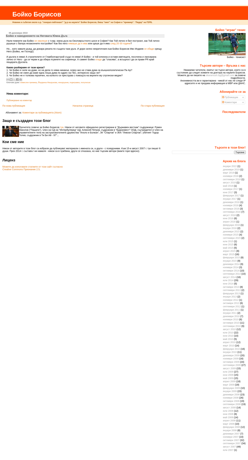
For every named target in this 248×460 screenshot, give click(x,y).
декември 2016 (231, 202)
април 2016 (229, 221)
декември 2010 (231, 316)
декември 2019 (231, 169)
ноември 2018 (230, 176)
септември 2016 (232, 212)
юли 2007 (228, 450)
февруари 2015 (231, 257)
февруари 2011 (231, 309)
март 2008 (228, 424)
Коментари (229, 102)
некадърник (63, 82)
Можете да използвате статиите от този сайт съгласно (32, 166)
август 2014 (229, 277)
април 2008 (229, 420)
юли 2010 (228, 332)
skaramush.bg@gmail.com (220, 75)
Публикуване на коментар (19, 100)
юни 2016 (228, 218)
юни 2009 (228, 375)
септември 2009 (232, 365)
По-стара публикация (153, 105)
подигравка (75, 82)
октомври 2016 (231, 208)
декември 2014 (231, 264)
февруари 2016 (231, 225)
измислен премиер (28, 82)
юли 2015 (228, 241)
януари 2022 (230, 166)
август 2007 (229, 446)
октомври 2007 (231, 440)
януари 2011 (230, 313)
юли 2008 (228, 411)
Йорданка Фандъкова (47, 82)
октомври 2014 (231, 270)
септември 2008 (232, 404)
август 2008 (229, 407)
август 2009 (229, 368)
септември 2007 (232, 443)
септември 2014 (232, 273)
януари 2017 (230, 199)
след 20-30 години (120, 43)
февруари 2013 (231, 293)
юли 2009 (228, 371)
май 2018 (228, 186)
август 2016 (229, 215)
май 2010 (228, 339)
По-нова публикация (13, 105)
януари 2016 (230, 228)
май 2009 (228, 378)
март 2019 (228, 172)
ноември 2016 (230, 205)
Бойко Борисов (36, 14)
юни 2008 (228, 414)
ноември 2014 (230, 267)
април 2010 (229, 342)
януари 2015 (230, 260)
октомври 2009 (231, 362)
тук (61, 127)
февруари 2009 (231, 388)
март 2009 (228, 384)
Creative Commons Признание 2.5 (21, 169)
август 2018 (229, 182)
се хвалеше (40, 40)
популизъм (85, 82)
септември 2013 (232, 290)
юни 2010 (228, 335)
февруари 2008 (231, 427)
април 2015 (229, 251)
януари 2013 (230, 296)
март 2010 (228, 345)
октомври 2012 (231, 303)
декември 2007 (231, 433)
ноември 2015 (230, 234)
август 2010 (229, 329)
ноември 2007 (230, 437)
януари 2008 (230, 430)
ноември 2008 (230, 397)
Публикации (230, 97)
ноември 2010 (230, 319)
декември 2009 (231, 355)
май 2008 (228, 417)
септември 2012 (232, 306)
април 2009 (229, 381)
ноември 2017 (230, 189)
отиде (98, 59)
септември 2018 (232, 179)
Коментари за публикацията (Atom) (42, 112)
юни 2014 (228, 283)
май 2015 (228, 247)
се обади (149, 48)
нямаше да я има (77, 43)
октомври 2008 (231, 401)
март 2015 (228, 254)
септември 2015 (232, 238)
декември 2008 (231, 394)
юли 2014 (228, 280)
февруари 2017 (231, 195)
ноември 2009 (230, 358)
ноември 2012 (230, 300)
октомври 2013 (231, 287)
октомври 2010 (231, 322)
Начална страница (83, 105)
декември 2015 (231, 231)
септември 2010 (232, 326)
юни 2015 (228, 244)
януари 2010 (230, 352)
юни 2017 (228, 192)
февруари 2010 (231, 349)
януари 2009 (230, 391)
